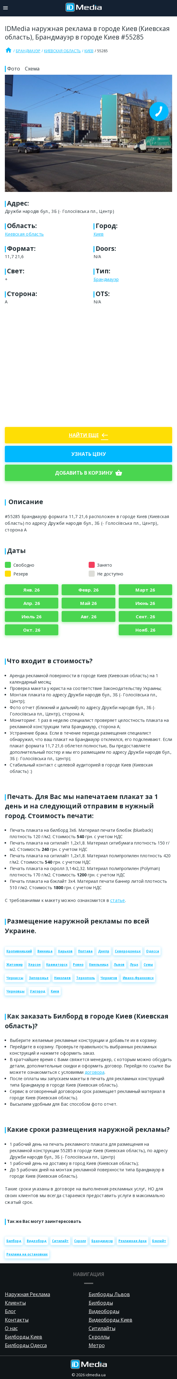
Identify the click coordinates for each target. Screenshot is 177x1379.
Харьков (65, 951)
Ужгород (37, 991)
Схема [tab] (32, 68)
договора (94, 1072)
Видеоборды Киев (110, 1319)
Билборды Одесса (26, 1345)
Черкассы (14, 978)
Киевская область (62, 50)
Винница (45, 951)
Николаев (62, 978)
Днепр (103, 951)
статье (117, 900)
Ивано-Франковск (138, 978)
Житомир (14, 964)
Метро (97, 1345)
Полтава (85, 951)
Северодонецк (128, 951)
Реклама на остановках (27, 1254)
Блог (10, 1311)
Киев (89, 50)
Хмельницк (98, 964)
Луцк (134, 964)
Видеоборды (104, 1311)
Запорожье (39, 978)
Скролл (80, 1241)
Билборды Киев (23, 1336)
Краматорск (56, 964)
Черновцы (15, 991)
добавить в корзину (88, 472)
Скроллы (99, 1336)
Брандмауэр (28, 50)
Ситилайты (102, 1328)
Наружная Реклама (27, 1294)
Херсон (34, 964)
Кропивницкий (19, 951)
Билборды (101, 1302)
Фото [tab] (13, 68)
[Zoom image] (88, 133)
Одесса (152, 951)
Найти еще (88, 435)
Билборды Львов (109, 1294)
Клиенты (15, 1302)
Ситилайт (60, 1241)
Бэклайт (159, 1241)
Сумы (148, 964)
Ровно (78, 964)
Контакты (17, 1319)
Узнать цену (88, 454)
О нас (11, 1328)
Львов (119, 964)
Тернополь (85, 978)
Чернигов (108, 978)
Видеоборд (36, 1241)
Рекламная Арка (132, 1241)
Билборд (13, 1241)
